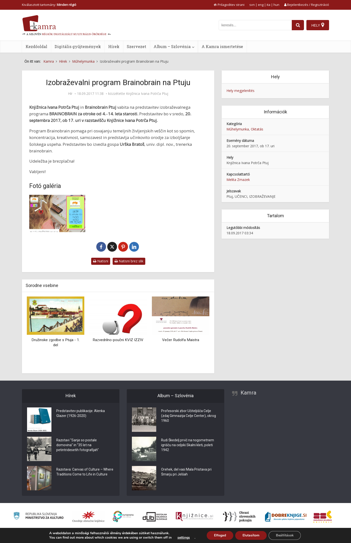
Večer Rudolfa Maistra (180, 340)
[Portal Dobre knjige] (285, 517)
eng (260, 4)
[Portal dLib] (155, 517)
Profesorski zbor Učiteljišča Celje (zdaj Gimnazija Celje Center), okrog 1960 (188, 416)
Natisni (100, 261)
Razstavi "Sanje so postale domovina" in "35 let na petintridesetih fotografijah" (77, 445)
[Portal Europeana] (123, 516)
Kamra (248, 393)
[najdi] (298, 25)
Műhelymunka (237, 129)
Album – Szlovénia (172, 46)
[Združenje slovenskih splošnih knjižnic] (194, 517)
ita (268, 4)
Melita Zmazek (238, 179)
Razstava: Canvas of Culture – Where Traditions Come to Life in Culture (85, 472)
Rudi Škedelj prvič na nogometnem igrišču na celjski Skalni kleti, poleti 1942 (187, 445)
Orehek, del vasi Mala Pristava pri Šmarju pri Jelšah (186, 472)
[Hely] (317, 25)
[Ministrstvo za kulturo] (38, 516)
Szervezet (136, 46)
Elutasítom (251, 535)
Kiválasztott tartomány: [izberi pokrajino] (49, 4)
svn (252, 4)
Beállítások (285, 535)
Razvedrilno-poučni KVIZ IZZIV (118, 340)
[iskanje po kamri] (255, 25)
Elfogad (220, 535)
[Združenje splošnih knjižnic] (322, 517)
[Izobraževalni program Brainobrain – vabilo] (57, 213)
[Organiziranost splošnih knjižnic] (88, 517)
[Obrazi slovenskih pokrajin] (239, 517)
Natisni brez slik (129, 261)
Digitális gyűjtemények (78, 46)
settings (183, 537)
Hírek (113, 46)
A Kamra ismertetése (222, 46)
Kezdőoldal (36, 46)
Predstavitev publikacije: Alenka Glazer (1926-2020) (80, 413)
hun (276, 4)
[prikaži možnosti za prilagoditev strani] (229, 4)
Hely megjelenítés (240, 90)
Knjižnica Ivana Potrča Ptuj (147, 93)
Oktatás (257, 129)
